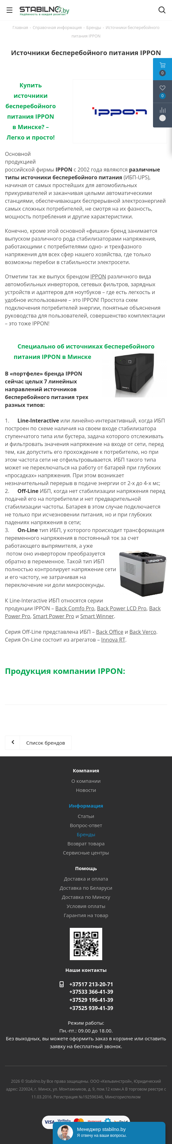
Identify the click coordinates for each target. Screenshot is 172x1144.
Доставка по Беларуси (86, 887)
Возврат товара (86, 843)
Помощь (86, 868)
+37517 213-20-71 (91, 984)
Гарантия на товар (86, 915)
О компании (86, 781)
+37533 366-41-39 (91, 991)
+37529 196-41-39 (91, 999)
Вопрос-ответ (86, 825)
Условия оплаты (86, 906)
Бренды (86, 834)
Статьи (86, 816)
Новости (86, 790)
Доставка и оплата (86, 878)
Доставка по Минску (86, 897)
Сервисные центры (86, 852)
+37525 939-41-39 (91, 1008)
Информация (86, 805)
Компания (86, 770)
